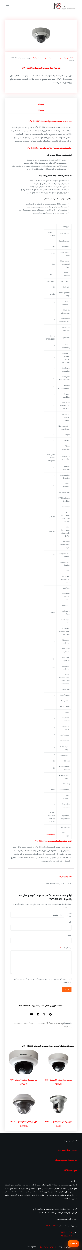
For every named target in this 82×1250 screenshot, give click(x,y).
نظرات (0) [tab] (41, 110)
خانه (72, 58)
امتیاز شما (69, 914)
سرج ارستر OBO (70, 1170)
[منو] (7, 6)
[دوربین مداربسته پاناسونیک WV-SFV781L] (24, 1104)
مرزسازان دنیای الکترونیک (47, 1246)
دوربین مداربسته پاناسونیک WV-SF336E (58, 1082)
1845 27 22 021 (66, 1236)
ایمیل (69, 935)
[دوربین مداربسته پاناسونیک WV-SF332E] (24, 1062)
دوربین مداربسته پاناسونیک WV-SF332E (23, 1082)
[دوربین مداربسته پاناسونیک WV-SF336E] (58, 1062)
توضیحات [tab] (41, 104)
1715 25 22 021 (66, 1232)
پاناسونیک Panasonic (37, 1023)
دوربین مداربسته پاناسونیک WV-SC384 (58, 1124)
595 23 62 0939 (52, 1226)
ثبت (67, 989)
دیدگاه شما (65, 948)
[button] (50, 1014)
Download (50, 834)
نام (70, 922)
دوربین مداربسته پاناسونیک (43, 58)
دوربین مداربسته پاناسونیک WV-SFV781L (23, 1124)
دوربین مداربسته (63, 58)
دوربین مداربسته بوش (67, 1150)
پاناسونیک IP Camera (55, 1023)
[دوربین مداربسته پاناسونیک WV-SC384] (58, 1104)
